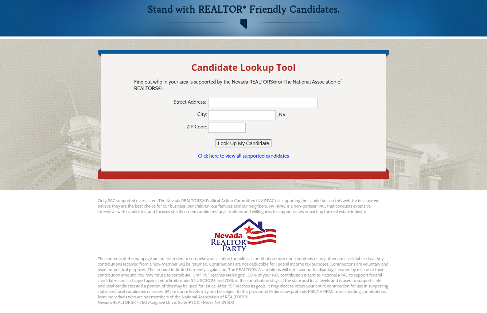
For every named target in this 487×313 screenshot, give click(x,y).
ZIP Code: (197, 126)
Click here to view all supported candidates (243, 155)
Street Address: (190, 101)
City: (202, 114)
